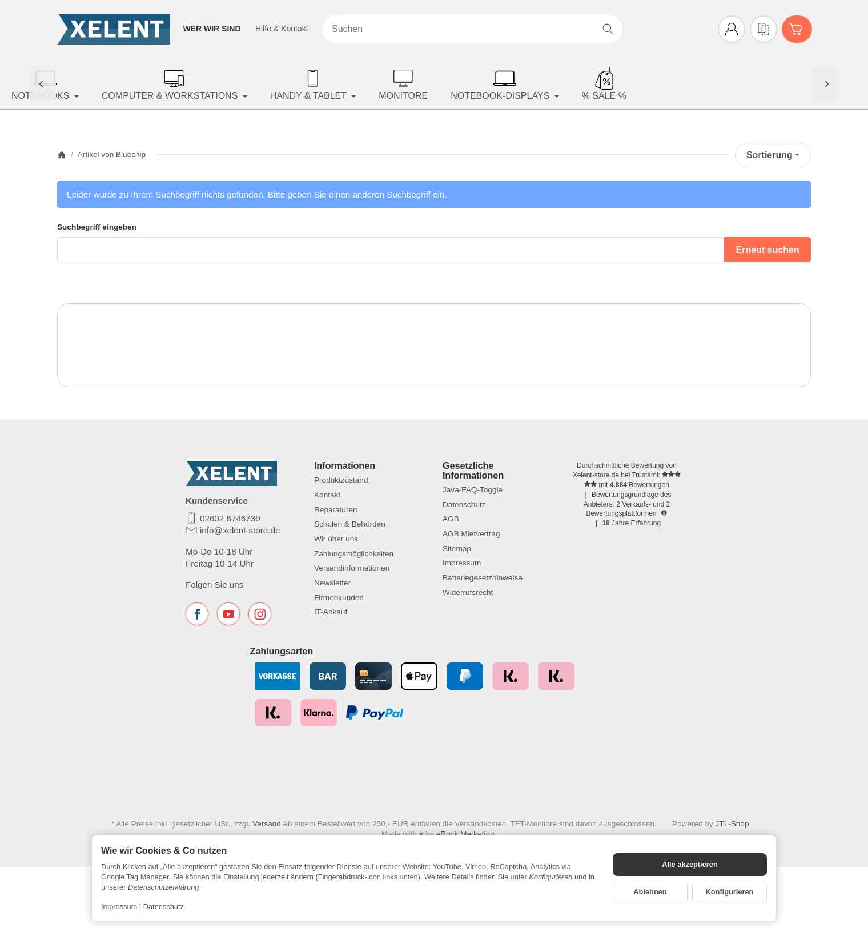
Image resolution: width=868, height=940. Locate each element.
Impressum (119, 906)
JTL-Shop (732, 832)
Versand (266, 832)
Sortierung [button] (772, 155)
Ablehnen (649, 891)
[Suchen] (472, 29)
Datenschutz (163, 906)
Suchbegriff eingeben (96, 227)
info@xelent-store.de (240, 530)
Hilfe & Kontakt (281, 28)
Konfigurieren (730, 891)
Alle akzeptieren (689, 864)
